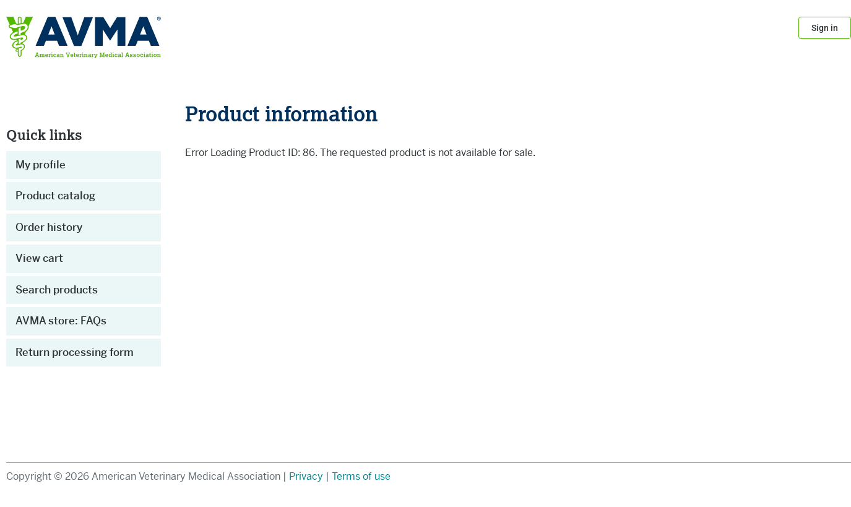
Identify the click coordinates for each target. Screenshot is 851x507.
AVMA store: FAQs (60, 320)
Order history (48, 227)
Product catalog (55, 195)
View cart (39, 258)
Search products (56, 290)
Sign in (824, 28)
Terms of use (361, 476)
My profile (40, 164)
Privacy (307, 476)
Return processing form (74, 352)
